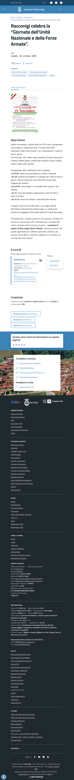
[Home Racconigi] (29, 9)
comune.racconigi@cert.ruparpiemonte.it (28, 578)
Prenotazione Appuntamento (20, 667)
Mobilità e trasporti (17, 477)
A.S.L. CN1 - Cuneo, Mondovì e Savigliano (25, 734)
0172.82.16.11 (18, 569)
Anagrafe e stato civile (18, 451)
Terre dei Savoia (16, 740)
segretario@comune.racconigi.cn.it (25, 281)
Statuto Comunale (17, 680)
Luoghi (13, 542)
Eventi (13, 539)
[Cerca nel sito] (60, 9)
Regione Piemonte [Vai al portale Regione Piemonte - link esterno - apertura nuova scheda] (16, 3)
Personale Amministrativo (19, 430)
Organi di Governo (17, 414)
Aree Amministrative (18, 417)
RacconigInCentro (17, 727)
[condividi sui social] (16, 63)
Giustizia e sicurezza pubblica (20, 470)
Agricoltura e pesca (17, 445)
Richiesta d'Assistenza (18, 674)
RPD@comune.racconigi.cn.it (25, 642)
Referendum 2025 (17, 524)
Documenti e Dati (17, 423)
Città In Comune (53, 766)
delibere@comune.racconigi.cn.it (24, 276)
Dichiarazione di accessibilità (20, 657)
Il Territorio (14, 545)
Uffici (12, 420)
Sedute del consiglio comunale (21, 514)
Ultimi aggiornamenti (18, 696)
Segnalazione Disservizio (19, 670)
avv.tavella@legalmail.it (22, 644)
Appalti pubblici (16, 454)
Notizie (13, 501)
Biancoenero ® (23, 774)
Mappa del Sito (16, 703)
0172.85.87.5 (18, 571)
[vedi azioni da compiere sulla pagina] (27, 63)
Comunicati (28, 17)
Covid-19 (14, 517)
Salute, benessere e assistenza (21, 480)
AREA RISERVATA (35, 777)
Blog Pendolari (16, 730)
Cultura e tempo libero (18, 464)
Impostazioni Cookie (17, 690)
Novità (19, 17)
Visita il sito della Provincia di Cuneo (23, 717)
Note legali (14, 686)
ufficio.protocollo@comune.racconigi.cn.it (26, 273)
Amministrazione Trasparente (21, 654)
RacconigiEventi (16, 724)
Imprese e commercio (18, 474)
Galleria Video (15, 552)
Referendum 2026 (17, 527)
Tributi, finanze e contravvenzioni (22, 483)
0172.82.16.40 (27, 268)
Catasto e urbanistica (18, 461)
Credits (13, 693)
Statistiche (14, 699)
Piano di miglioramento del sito (21, 661)
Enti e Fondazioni (16, 427)
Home (13, 17)
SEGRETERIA (19, 259)
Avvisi (13, 521)
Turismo (13, 487)
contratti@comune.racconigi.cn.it (25, 279)
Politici (13, 433)
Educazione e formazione (19, 467)
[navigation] (4, 9)
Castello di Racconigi (18, 721)
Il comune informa (17, 508)
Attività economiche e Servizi (20, 555)
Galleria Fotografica (17, 548)
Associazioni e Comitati (18, 558)
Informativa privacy (17, 683)
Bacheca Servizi (16, 677)
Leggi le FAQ (15, 664)
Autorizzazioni (15, 458)
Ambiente (14, 448)
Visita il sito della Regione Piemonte (23, 714)
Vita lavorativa (16, 490)
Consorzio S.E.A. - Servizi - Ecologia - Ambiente (27, 737)
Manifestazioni (16, 505)
